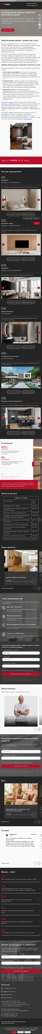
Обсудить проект (8, 30)
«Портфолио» (27, 119)
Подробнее (32, 1030)
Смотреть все (5, 815)
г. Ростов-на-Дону (6, 998)
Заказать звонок (31, 3)
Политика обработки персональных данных (13, 1015)
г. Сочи (3, 999)
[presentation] (2, 516)
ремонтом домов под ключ (10, 104)
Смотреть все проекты (7, 581)
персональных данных (27, 664)
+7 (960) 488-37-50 (31, 5)
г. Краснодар (5, 996)
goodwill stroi (8, 988)
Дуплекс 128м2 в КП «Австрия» (16, 571)
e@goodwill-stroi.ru (10, 985)
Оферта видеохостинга (8, 1016)
